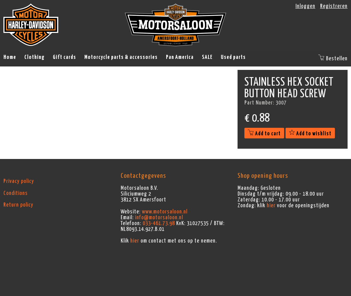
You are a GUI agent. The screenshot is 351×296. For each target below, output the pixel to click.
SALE (207, 57)
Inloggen (305, 6)
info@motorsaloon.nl (159, 217)
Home (9, 57)
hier (134, 241)
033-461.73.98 (159, 223)
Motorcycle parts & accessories (121, 57)
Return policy (18, 205)
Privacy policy (18, 181)
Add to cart (264, 133)
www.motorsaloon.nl (164, 211)
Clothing (34, 57)
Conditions (15, 193)
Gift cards (64, 57)
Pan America (180, 57)
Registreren (334, 6)
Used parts (233, 57)
